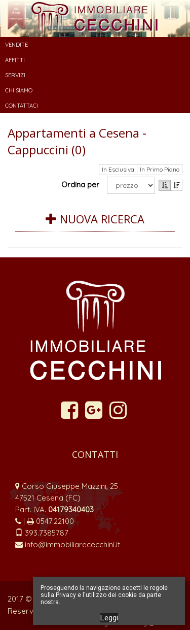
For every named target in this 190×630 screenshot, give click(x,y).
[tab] (95, 225)
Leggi (109, 617)
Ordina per (82, 184)
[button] (95, 45)
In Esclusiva (118, 169)
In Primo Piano (159, 169)
